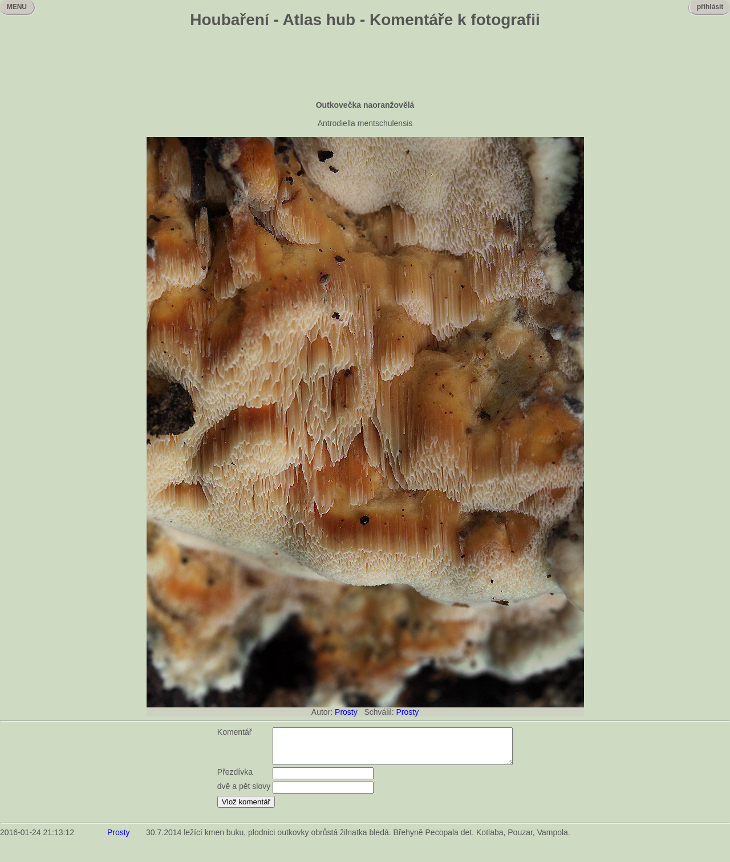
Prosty (346, 712)
